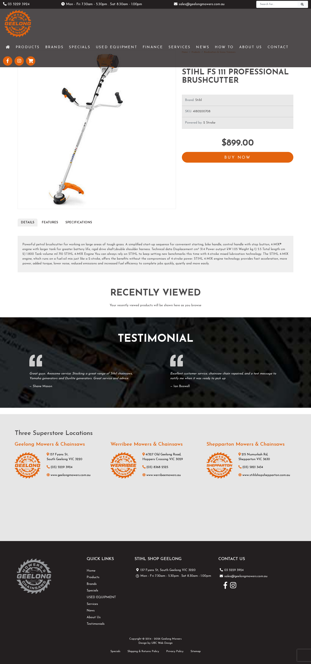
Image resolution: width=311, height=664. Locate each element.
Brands (92, 584)
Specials (92, 590)
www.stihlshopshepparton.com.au (264, 475)
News (91, 610)
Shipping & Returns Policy (143, 651)
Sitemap (196, 651)
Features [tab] (50, 222)
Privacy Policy (174, 651)
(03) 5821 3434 (250, 467)
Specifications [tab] (78, 222)
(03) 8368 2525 (155, 467)
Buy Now (237, 158)
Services (92, 604)
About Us (94, 617)
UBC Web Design (162, 643)
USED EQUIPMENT (101, 597)
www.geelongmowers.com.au (68, 475)
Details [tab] (27, 222)
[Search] (277, 4)
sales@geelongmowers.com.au (199, 4)
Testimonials (96, 624)
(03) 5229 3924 (59, 467)
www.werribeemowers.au (161, 475)
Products (93, 577)
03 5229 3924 (16, 4)
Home (91, 570)
